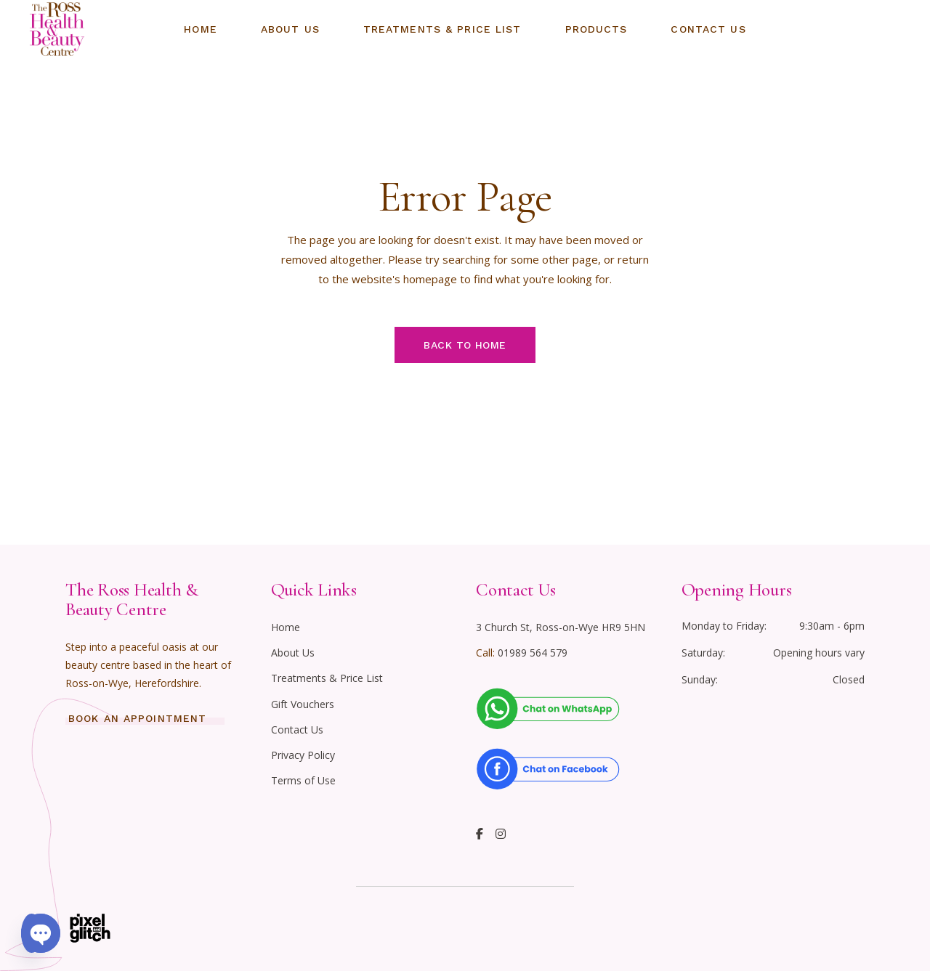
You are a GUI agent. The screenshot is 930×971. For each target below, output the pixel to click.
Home (285, 627)
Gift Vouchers (302, 704)
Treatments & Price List (327, 678)
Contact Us (297, 729)
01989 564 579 (532, 652)
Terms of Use (303, 780)
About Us (293, 652)
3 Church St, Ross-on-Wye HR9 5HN (560, 627)
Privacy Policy (303, 755)
